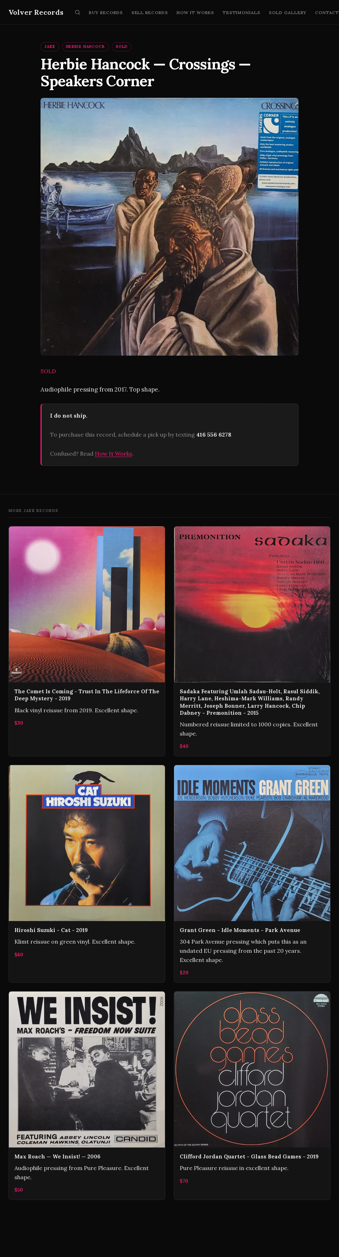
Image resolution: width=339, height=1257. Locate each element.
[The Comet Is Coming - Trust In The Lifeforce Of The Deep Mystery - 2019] (87, 641)
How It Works (195, 12)
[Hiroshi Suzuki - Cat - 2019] (87, 873)
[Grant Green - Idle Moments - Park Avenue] (252, 873)
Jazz (49, 46)
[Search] (77, 12)
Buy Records (106, 12)
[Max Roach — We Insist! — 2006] (87, 1096)
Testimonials (242, 12)
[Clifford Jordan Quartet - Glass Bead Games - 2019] (252, 1096)
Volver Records (35, 12)
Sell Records (149, 12)
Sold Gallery (288, 12)
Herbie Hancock (85, 46)
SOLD (122, 46)
